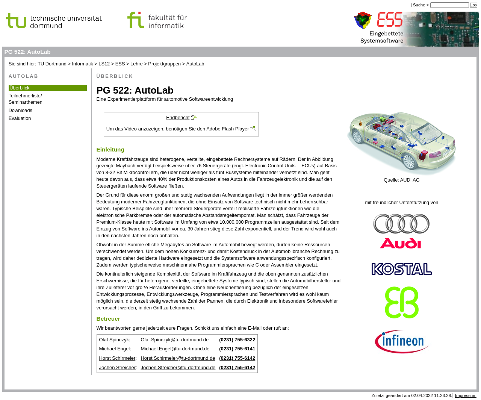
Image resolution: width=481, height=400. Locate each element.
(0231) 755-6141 (237, 349)
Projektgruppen (164, 64)
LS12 (104, 64)
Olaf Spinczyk (114, 339)
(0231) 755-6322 (237, 339)
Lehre (136, 64)
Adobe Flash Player (227, 129)
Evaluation (20, 118)
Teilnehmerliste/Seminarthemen (25, 99)
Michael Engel (114, 349)
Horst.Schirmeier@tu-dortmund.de (178, 358)
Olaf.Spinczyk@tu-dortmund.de (175, 339)
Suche (420, 5)
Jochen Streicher (117, 367)
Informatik (82, 64)
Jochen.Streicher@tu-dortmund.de (178, 367)
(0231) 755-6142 (237, 358)
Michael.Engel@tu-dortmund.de (175, 349)
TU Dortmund (52, 64)
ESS (120, 64)
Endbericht (177, 117)
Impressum (465, 395)
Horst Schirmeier (117, 358)
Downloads (20, 110)
